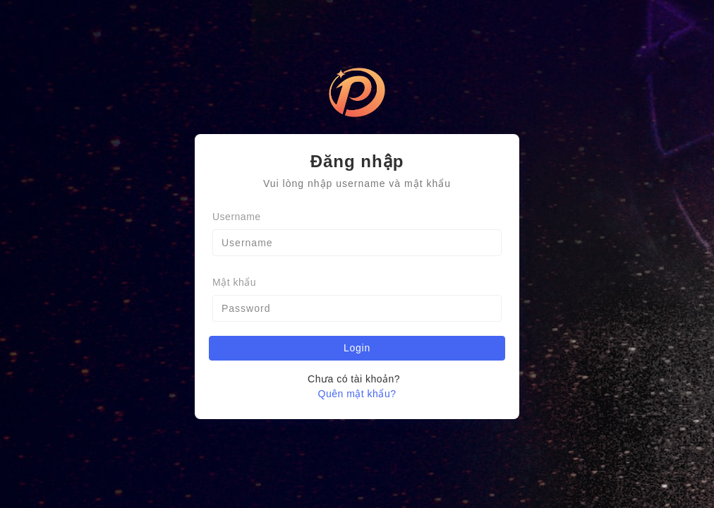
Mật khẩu (234, 282)
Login (357, 347)
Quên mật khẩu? (357, 393)
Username (236, 216)
